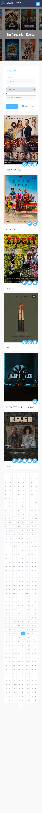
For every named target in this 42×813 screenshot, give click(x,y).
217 (6, 582)
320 (36, 629)
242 (10, 594)
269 (23, 605)
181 (23, 562)
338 (10, 641)
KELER (8, 467)
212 (19, 578)
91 (14, 518)
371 (14, 657)
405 (23, 673)
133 (23, 538)
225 (6, 586)
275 (14, 609)
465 (21, 704)
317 (23, 629)
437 (23, 689)
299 (14, 621)
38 (27, 491)
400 (36, 669)
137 (6, 542)
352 (36, 645)
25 (6, 487)
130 (10, 538)
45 (23, 495)
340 (19, 641)
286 (27, 613)
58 (10, 502)
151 (32, 546)
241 (6, 594)
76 (19, 510)
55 (32, 498)
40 (36, 491)
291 (14, 617)
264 (36, 601)
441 (6, 693)
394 (10, 669)
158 (27, 550)
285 (23, 613)
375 (32, 657)
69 (23, 506)
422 (27, 681)
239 (32, 590)
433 (6, 689)
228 (19, 586)
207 (32, 574)
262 (27, 601)
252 (19, 597)
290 (10, 617)
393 (6, 669)
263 (32, 601)
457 (6, 700)
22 (27, 483)
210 (10, 578)
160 (36, 550)
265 (6, 605)
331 (14, 637)
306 (10, 625)
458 (10, 700)
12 (19, 479)
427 (14, 685)
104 (36, 522)
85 (23, 514)
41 (6, 495)
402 (10, 673)
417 (6, 681)
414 (27, 677)
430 (27, 685)
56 (36, 498)
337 (6, 641)
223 (32, 582)
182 (27, 562)
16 (36, 479)
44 (19, 495)
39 (32, 491)
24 (36, 483)
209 (6, 578)
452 (19, 697)
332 (19, 637)
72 (36, 506)
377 (6, 661)
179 (14, 562)
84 (19, 514)
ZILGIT (8, 289)
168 (36, 554)
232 (36, 586)
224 (36, 582)
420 (19, 681)
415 (32, 677)
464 (36, 700)
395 (14, 669)
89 (6, 518)
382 (27, 661)
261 (23, 601)
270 (27, 605)
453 (23, 697)
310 (27, 625)
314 (10, 629)
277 (23, 609)
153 (6, 550)
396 (19, 669)
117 (23, 530)
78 (27, 510)
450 (10, 697)
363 (14, 653)
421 (23, 681)
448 (36, 693)
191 (32, 566)
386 (10, 665)
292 (19, 617)
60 (19, 502)
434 (10, 689)
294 (27, 617)
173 (23, 558)
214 (27, 578)
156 (19, 550)
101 (23, 522)
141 (23, 542)
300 (19, 621)
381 (23, 661)
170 (10, 558)
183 (32, 562)
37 (23, 491)
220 (19, 582)
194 (10, 570)
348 (19, 645)
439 (32, 689)
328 (36, 633)
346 (10, 645)
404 (19, 673)
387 (14, 665)
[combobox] (21, 97)
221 (23, 582)
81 (6, 514)
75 (14, 510)
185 (6, 566)
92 (19, 518)
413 (23, 677)
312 (36, 625)
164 (19, 554)
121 (6, 534)
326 (27, 633)
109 (23, 526)
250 (10, 597)
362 (10, 653)
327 (32, 633)
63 (32, 502)
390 (27, 665)
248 (36, 594)
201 (6, 574)
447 (32, 693)
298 (10, 621)
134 (27, 538)
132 (19, 538)
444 (19, 693)
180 (19, 562)
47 (32, 495)
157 (23, 550)
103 (32, 522)
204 (19, 574)
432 (36, 685)
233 (6, 590)
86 (27, 514)
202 (10, 574)
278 (27, 609)
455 (32, 697)
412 (19, 677)
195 (14, 570)
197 (23, 570)
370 (10, 657)
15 (32, 479)
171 (14, 558)
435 (14, 689)
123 (14, 534)
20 (19, 483)
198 (27, 570)
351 (32, 645)
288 (36, 613)
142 (27, 542)
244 (19, 594)
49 (6, 498)
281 (6, 613)
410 (10, 677)
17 (6, 483)
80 (36, 510)
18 (10, 483)
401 (6, 673)
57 (6, 502)
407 (32, 673)
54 (27, 498)
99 (14, 522)
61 (23, 502)
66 (10, 506)
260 (19, 601)
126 (27, 534)
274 (10, 609)
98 (10, 522)
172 (19, 558)
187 (14, 566)
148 (19, 546)
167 (32, 554)
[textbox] (21, 97)
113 (6, 530)
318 (27, 629)
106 (10, 526)
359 (32, 649)
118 (28, 530)
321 (6, 633)
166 (27, 554)
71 (32, 506)
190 (27, 566)
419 (14, 681)
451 (14, 697)
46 (27, 495)
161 (6, 554)
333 (23, 637)
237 (23, 590)
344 (36, 641)
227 (14, 586)
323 (14, 633)
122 (10, 534)
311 (32, 625)
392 (36, 665)
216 (36, 578)
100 (19, 522)
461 (23, 700)
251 (14, 597)
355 (14, 649)
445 (23, 693)
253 (23, 597)
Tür (7, 94)
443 (14, 693)
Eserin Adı (9, 78)
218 (10, 582)
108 (19, 526)
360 (36, 649)
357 (23, 649)
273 (6, 609)
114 (10, 530)
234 (10, 590)
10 (10, 479)
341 (23, 641)
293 (23, 617)
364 (19, 653)
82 (10, 514)
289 (6, 617)
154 (10, 550)
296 (36, 617)
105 (6, 526)
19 (14, 483)
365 (23, 653)
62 (27, 502)
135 (32, 538)
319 (32, 629)
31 (32, 487)
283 (14, 613)
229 (23, 586)
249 (6, 597)
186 (10, 566)
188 (19, 566)
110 (28, 526)
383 (32, 661)
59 (14, 502)
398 (27, 669)
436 (19, 689)
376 (36, 657)
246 (27, 594)
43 (14, 495)
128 (36, 534)
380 (19, 661)
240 (36, 590)
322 (10, 633)
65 (6, 506)
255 (32, 597)
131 (14, 538)
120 (36, 530)
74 (10, 510)
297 (6, 621)
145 (6, 546)
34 (10, 491)
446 (27, 693)
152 (36, 546)
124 (19, 534)
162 (10, 554)
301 (23, 621)
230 (27, 586)
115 (14, 530)
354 (10, 649)
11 (14, 479)
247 (32, 594)
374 (27, 657)
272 (36, 605)
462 (27, 700)
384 (36, 661)
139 (14, 542)
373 (23, 657)
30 (27, 487)
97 (6, 522)
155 (14, 550)
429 (23, 685)
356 (19, 649)
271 (32, 605)
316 (19, 629)
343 (32, 641)
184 (36, 562)
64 (36, 502)
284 (19, 613)
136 (36, 538)
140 (19, 542)
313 (6, 629)
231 (32, 586)
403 (14, 673)
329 (6, 637)
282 (10, 613)
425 (6, 685)
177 (6, 562)
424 (36, 681)
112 (36, 526)
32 (36, 487)
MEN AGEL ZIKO (12, 229)
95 (32, 518)
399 (32, 669)
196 (19, 570)
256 (36, 597)
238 (27, 590)
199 (32, 570)
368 (36, 653)
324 (19, 633)
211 (14, 578)
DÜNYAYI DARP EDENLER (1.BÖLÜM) (19, 407)
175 (32, 558)
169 (6, 558)
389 (23, 665)
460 (19, 700)
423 (32, 681)
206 (27, 574)
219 (14, 582)
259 (14, 601)
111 (32, 526)
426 (10, 685)
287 (32, 613)
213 (23, 578)
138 (10, 542)
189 (23, 566)
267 (14, 605)
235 (14, 590)
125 (23, 534)
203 (14, 574)
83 (14, 514)
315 (14, 629)
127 (32, 534)
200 (36, 570)
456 (36, 697)
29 (23, 487)
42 (10, 495)
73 (6, 510)
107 (14, 526)
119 (32, 530)
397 (23, 669)
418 (10, 681)
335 (32, 637)
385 (6, 665)
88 (36, 514)
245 (23, 594)
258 (10, 601)
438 (27, 689)
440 (36, 689)
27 (14, 487)
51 (14, 498)
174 (27, 558)
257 (6, 601)
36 (19, 491)
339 (14, 641)
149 (23, 546)
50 (10, 498)
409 (6, 677)
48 (36, 495)
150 (27, 546)
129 (6, 538)
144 (36, 542)
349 (23, 645)
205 (23, 574)
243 (14, 594)
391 (32, 665)
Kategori (8, 86)
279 (32, 609)
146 (10, 546)
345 (6, 645)
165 (23, 554)
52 (19, 498)
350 (27, 645)
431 (32, 685)
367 (32, 653)
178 (10, 562)
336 (36, 637)
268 (19, 605)
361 (6, 653)
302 (27, 621)
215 (32, 578)
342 (27, 641)
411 (14, 677)
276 (19, 609)
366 (27, 653)
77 (23, 510)
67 (14, 506)
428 (19, 685)
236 (19, 590)
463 (32, 700)
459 (14, 700)
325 (23, 633)
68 (19, 506)
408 (36, 673)
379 (14, 661)
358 (27, 649)
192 (36, 566)
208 (36, 574)
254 (27, 597)
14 (27, 479)
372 (19, 657)
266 (10, 605)
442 (10, 693)
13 (23, 479)
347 (14, 645)
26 (10, 487)
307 (14, 625)
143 (32, 542)
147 (14, 546)
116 (19, 530)
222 (27, 582)
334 (27, 637)
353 (6, 649)
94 (27, 518)
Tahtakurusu (10, 348)
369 (6, 657)
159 (32, 550)
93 (23, 518)
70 (27, 506)
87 (32, 514)
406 (27, 673)
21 (23, 483)
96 (36, 518)
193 (6, 570)
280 (36, 609)
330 (10, 637)
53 (23, 498)
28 (19, 487)
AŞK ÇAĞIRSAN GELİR (14, 170)
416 (36, 677)
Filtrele (12, 106)
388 (19, 665)
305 (6, 625)
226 (10, 586)
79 (32, 510)
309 (23, 625)
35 (14, 491)
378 (10, 661)
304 (36, 621)
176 (36, 558)
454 (27, 697)
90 (10, 518)
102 (27, 522)
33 (6, 491)
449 (6, 697)
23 (32, 483)
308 (19, 625)
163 (14, 554)
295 (32, 617)
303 (32, 621)
